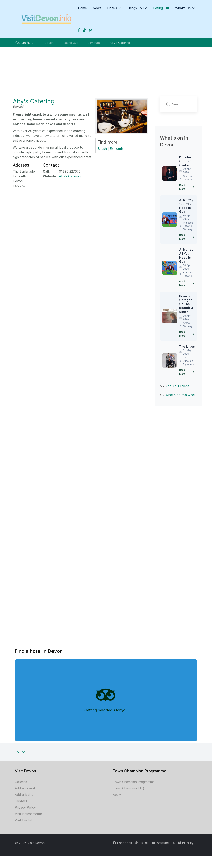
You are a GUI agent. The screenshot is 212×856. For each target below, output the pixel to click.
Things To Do (137, 8)
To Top (20, 752)
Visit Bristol (23, 820)
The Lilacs (187, 346)
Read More (187, 187)
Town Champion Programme (134, 782)
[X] (173, 843)
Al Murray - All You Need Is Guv (186, 206)
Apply (117, 795)
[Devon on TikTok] (84, 30)
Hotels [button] (114, 8)
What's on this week (180, 395)
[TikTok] (142, 843)
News (97, 8)
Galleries (21, 782)
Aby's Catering (34, 101)
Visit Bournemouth (28, 814)
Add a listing (24, 795)
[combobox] (178, 104)
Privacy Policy (25, 807)
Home (82, 8)
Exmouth (116, 149)
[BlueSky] (186, 843)
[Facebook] (122, 843)
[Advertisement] (106, 63)
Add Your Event (177, 386)
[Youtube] (160, 843)
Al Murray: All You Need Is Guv (186, 255)
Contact (21, 801)
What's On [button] (185, 8)
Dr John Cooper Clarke (185, 161)
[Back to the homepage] (46, 19)
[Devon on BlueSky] (90, 30)
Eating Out (161, 8)
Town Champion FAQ (128, 788)
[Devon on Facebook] (79, 30)
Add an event (25, 788)
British (102, 149)
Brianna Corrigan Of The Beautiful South (186, 304)
